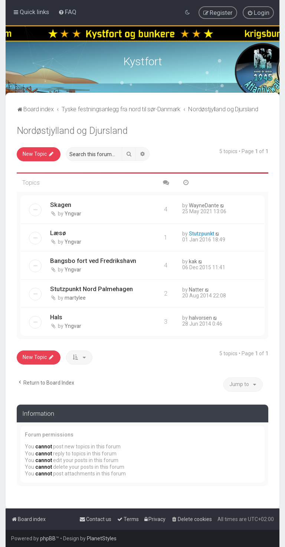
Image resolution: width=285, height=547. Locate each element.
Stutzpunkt (201, 232)
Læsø (58, 231)
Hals (56, 316)
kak (193, 260)
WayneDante (204, 204)
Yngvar (73, 212)
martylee (75, 297)
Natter (196, 288)
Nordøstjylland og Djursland (72, 129)
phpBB (48, 538)
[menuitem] (67, 11)
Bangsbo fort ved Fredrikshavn (93, 259)
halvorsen (200, 317)
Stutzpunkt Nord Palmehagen (91, 287)
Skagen (60, 203)
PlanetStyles (102, 538)
